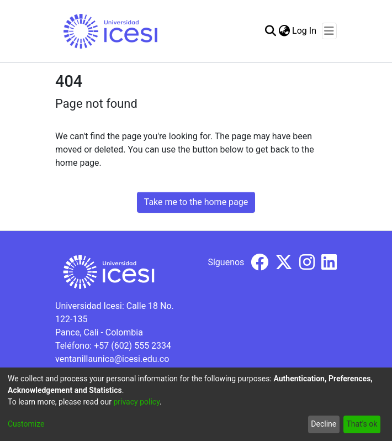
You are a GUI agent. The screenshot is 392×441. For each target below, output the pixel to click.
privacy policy (136, 401)
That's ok (361, 423)
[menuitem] (284, 31)
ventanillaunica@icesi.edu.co (112, 359)
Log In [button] (304, 30)
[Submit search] (270, 31)
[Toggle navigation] (329, 31)
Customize (26, 423)
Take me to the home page (196, 202)
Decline (323, 423)
